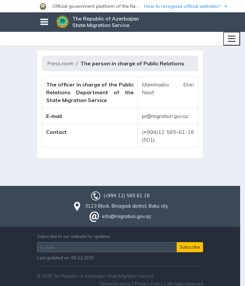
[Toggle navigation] (231, 39)
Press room (60, 63)
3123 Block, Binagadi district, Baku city (126, 206)
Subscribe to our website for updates (73, 236)
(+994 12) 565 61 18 (126, 196)
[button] (122, 6)
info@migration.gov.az (126, 216)
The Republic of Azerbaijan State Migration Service (105, 21)
